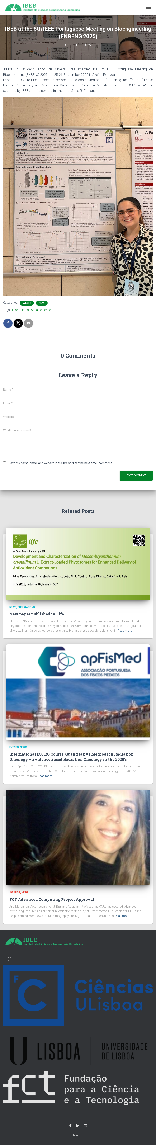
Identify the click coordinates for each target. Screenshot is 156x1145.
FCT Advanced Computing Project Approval (51, 899)
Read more (125, 630)
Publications (26, 607)
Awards (14, 892)
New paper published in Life (36, 613)
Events (27, 303)
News (42, 303)
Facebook (70, 1126)
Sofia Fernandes (41, 310)
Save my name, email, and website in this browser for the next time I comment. (60, 463)
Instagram (85, 1126)
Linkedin (77, 1126)
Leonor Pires (20, 310)
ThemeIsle (78, 1135)
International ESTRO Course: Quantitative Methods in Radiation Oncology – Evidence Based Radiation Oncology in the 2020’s (71, 757)
